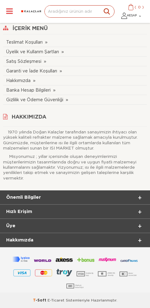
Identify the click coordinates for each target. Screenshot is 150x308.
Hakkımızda (18, 80)
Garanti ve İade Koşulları (31, 71)
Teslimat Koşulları (24, 42)
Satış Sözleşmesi (23, 61)
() (139, 7)
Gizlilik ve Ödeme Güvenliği (34, 99)
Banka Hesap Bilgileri (28, 90)
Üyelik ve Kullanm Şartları (32, 51)
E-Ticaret (56, 300)
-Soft (40, 300)
